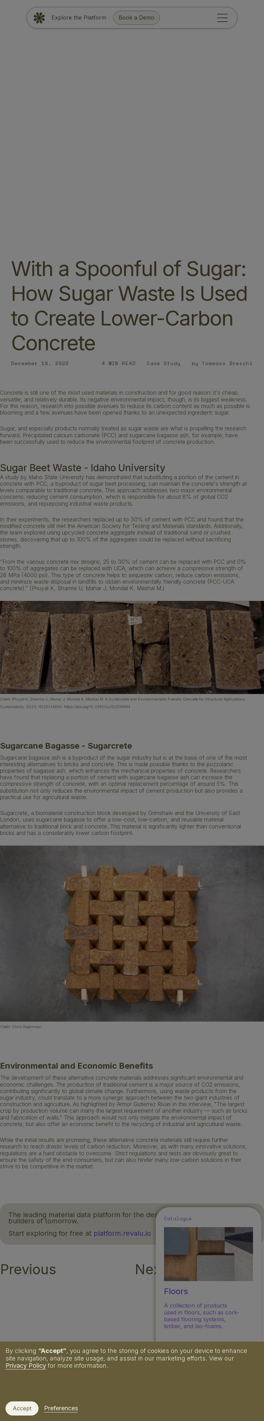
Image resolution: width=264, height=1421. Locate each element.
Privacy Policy (26, 1365)
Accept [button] (22, 1408)
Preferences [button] (61, 1408)
